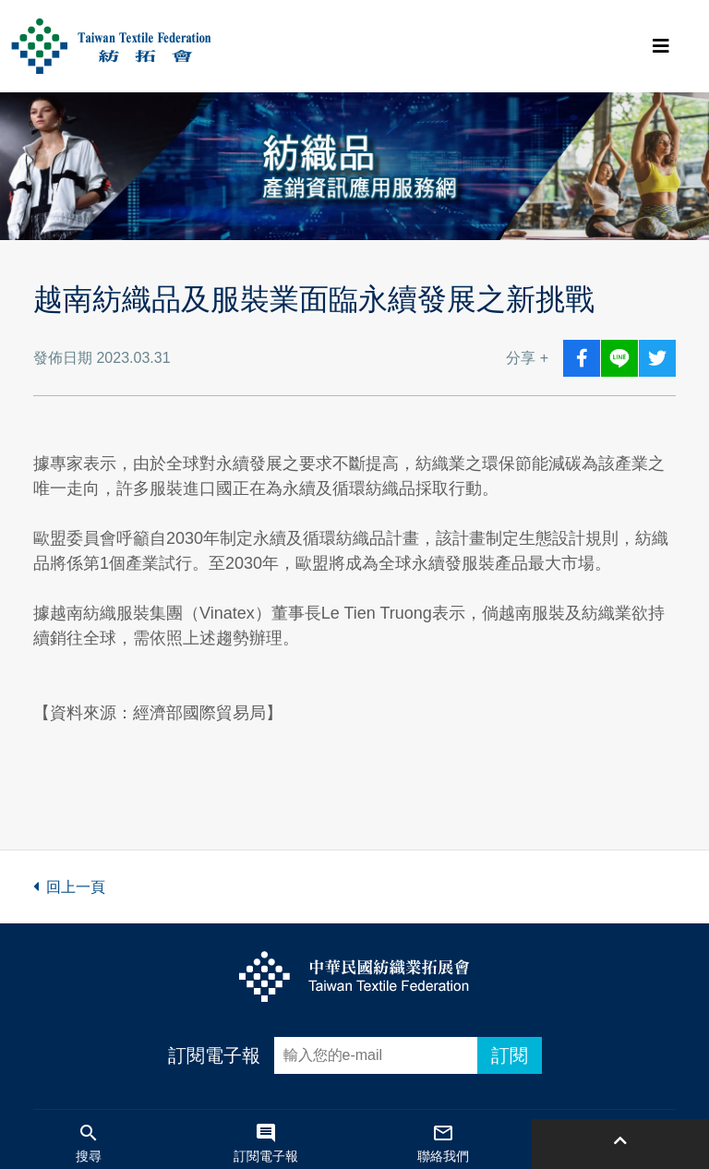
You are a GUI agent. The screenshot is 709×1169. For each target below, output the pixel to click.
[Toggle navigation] (661, 46)
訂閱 (509, 1055)
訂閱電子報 (214, 1055)
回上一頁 (69, 887)
